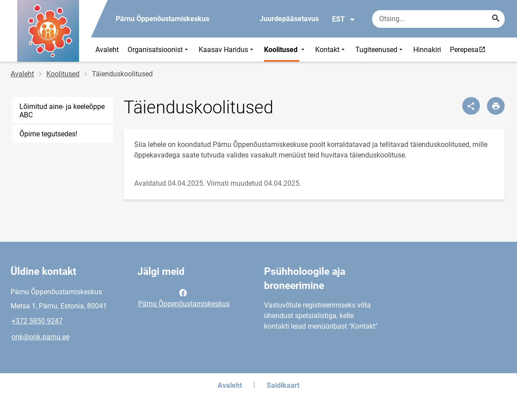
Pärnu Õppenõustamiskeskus (184, 297)
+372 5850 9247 (37, 321)
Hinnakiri (427, 49)
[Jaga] (471, 106)
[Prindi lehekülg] (496, 106)
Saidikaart (283, 385)
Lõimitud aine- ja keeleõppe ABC (62, 110)
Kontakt (331, 49)
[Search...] (495, 18)
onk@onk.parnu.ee (40, 337)
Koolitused (285, 49)
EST (343, 19)
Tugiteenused (379, 49)
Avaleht (107, 49)
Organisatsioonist (159, 49)
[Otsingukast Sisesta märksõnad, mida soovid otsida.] (438, 19)
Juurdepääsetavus (289, 19)
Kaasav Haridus (227, 49)
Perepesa (469, 49)
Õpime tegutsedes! (48, 134)
